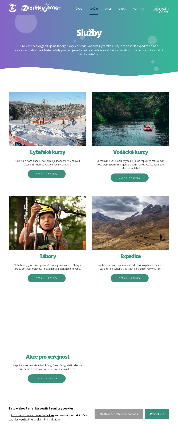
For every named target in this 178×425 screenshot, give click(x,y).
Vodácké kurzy (130, 152)
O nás (122, 8)
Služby (94, 8)
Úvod (79, 8)
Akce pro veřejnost (47, 356)
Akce (108, 8)
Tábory (47, 256)
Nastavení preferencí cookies (119, 414)
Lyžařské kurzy (47, 152)
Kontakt (138, 8)
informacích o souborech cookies (32, 415)
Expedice (130, 256)
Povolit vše (157, 414)
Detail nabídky (47, 174)
